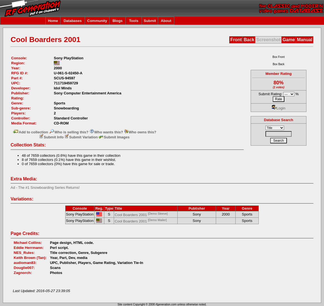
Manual (304, 39)
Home (53, 21)
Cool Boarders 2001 (141, 215)
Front (236, 39)
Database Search (278, 120)
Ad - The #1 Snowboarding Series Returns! (45, 187)
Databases (73, 21)
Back (249, 39)
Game (288, 39)
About (166, 21)
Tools (134, 21)
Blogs (117, 21)
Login (279, 108)
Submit (150, 21)
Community (97, 21)
